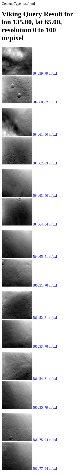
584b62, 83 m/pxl (29, 163)
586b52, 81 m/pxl (29, 317)
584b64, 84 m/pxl (29, 224)
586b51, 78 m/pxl (29, 285)
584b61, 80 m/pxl (29, 134)
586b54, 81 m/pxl (29, 378)
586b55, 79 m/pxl (29, 407)
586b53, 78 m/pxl (29, 346)
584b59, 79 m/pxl (29, 73)
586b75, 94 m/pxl (29, 440)
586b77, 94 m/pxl (29, 468)
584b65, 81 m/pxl (29, 256)
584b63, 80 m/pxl (29, 195)
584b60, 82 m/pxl (29, 102)
